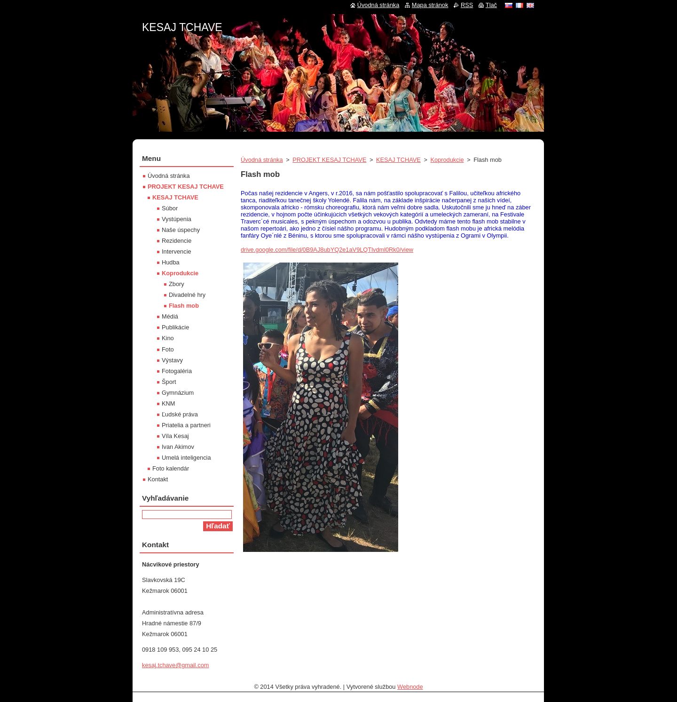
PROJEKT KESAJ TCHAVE (329, 159)
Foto (168, 349)
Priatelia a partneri (186, 425)
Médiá (170, 316)
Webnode (410, 686)
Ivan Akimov (178, 446)
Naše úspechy (181, 229)
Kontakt (158, 479)
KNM (168, 403)
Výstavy (172, 360)
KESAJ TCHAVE (398, 159)
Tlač (491, 4)
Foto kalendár (170, 468)
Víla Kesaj (175, 435)
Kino (168, 338)
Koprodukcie (447, 159)
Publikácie (175, 327)
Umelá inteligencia (186, 457)
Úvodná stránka (262, 159)
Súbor (170, 208)
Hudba (171, 262)
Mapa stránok (430, 4)
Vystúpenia (176, 219)
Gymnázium (178, 392)
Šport (169, 381)
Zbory (176, 283)
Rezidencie (176, 240)
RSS (467, 4)
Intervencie (176, 251)
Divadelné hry (187, 294)
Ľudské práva (180, 414)
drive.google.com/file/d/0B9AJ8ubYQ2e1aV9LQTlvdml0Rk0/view (327, 249)
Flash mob (184, 305)
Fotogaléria (177, 371)
